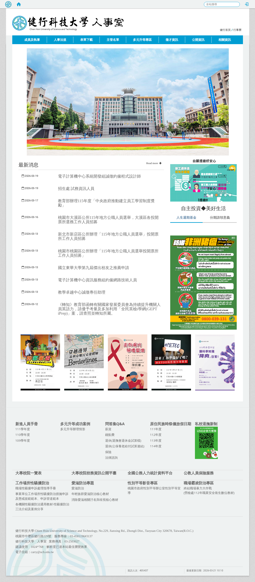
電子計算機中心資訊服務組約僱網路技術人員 (97, 280)
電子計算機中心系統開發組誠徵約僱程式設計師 (99, 176)
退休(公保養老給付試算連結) (124, 446)
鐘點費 (110, 434)
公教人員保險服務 (199, 472)
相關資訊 (224, 40)
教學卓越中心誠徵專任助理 (81, 292)
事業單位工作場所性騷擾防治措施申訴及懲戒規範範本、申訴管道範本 (41, 496)
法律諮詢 (111, 457)
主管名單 (113, 40)
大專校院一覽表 (28, 472)
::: (218, 29)
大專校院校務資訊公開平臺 (93, 472)
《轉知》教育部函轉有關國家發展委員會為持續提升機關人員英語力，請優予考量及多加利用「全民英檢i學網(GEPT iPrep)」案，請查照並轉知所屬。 (109, 308)
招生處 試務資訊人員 (76, 188)
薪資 (108, 429)
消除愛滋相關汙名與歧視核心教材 (94, 499)
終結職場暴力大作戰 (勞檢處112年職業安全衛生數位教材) (209, 490)
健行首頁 (225, 29)
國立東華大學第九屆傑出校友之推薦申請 (93, 267)
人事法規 (60, 40)
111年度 (156, 429)
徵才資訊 (172, 40)
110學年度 (22, 434)
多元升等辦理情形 (72, 429)
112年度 (156, 434)
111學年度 (22, 429)
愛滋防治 (77, 488)
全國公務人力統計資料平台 (150, 472)
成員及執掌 (32, 40)
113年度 (156, 440)
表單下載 (86, 40)
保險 (108, 452)
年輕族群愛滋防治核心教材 (90, 494)
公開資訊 (198, 40)
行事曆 (237, 29)
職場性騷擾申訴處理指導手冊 (35, 488)
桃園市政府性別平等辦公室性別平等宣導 (154, 490)
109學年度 (22, 440)
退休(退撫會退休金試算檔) (123, 440)
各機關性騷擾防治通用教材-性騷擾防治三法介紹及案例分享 (42, 506)
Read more (153, 163)
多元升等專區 (142, 40)
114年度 (156, 446)
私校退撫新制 (206, 423)
